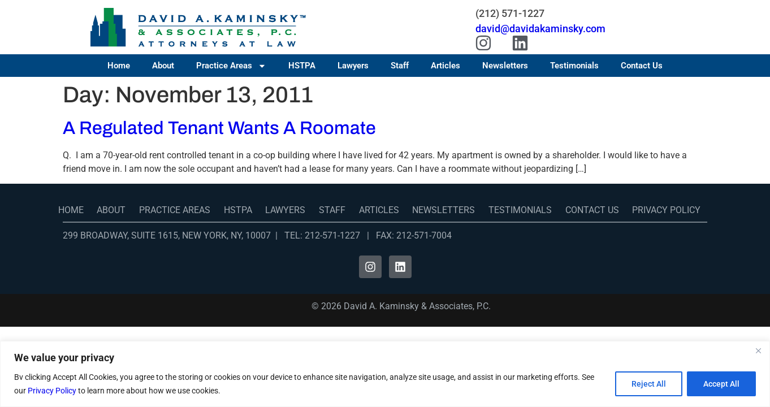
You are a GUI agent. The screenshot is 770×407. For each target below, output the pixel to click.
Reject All (648, 383)
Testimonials (574, 65)
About (163, 65)
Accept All (721, 383)
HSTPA (301, 65)
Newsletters (505, 65)
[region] (385, 374)
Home (118, 65)
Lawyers (353, 65)
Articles (445, 65)
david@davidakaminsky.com (540, 28)
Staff (400, 65)
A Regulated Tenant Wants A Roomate (219, 128)
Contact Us (642, 65)
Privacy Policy (52, 390)
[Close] (758, 350)
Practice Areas (231, 65)
